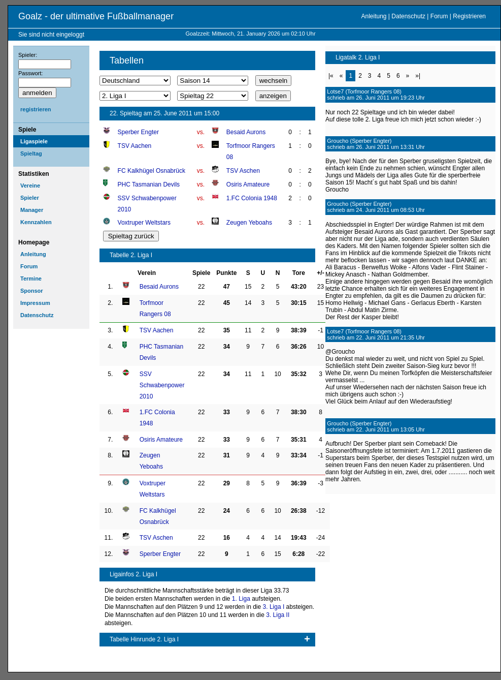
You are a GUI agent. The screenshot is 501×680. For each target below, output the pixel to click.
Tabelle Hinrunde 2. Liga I (144, 639)
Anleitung (373, 16)
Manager (31, 210)
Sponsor (31, 291)
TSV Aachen (135, 145)
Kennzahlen (36, 222)
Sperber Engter (138, 132)
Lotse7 (335, 91)
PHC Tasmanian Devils (149, 184)
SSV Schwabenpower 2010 (162, 385)
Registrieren (469, 16)
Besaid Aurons (245, 132)
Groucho (337, 141)
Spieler (29, 198)
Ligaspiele (34, 141)
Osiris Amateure (248, 184)
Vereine (30, 185)
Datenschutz (408, 16)
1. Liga (241, 598)
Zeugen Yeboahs (249, 222)
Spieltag (31, 153)
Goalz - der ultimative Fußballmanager (96, 16)
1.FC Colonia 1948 (251, 198)
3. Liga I (274, 606)
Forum (439, 16)
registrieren (35, 109)
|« (330, 75)
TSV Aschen (243, 170)
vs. (201, 132)
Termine (31, 278)
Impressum (35, 303)
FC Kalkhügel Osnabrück (151, 170)
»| (417, 75)
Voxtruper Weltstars (144, 222)
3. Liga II (277, 615)
